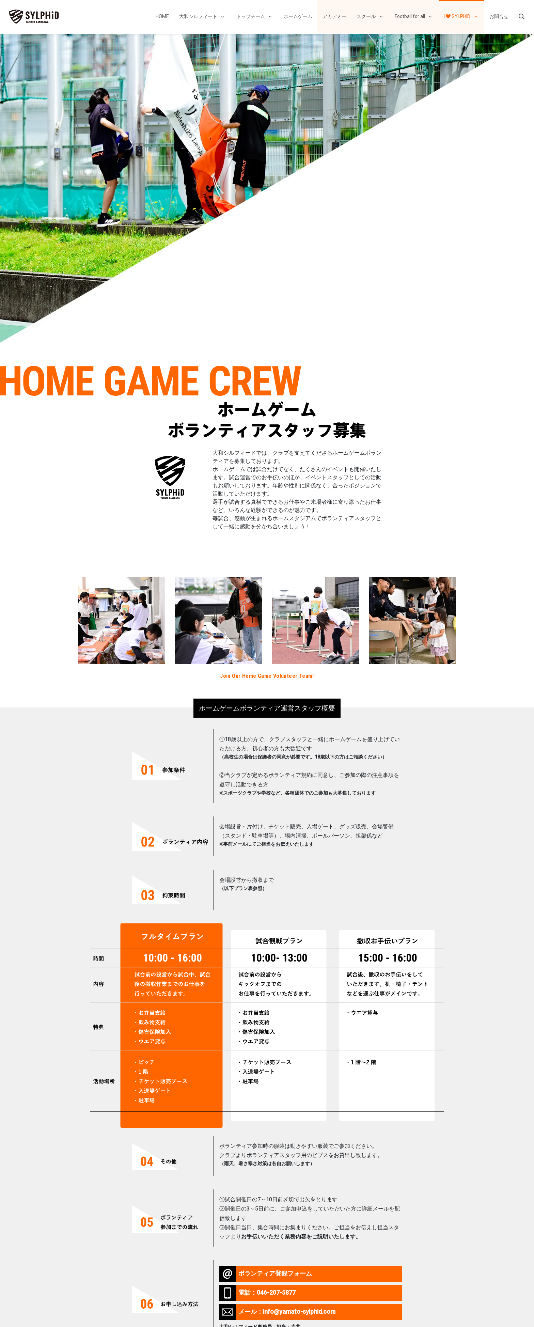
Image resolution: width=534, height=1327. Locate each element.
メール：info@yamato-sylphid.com (277, 1312)
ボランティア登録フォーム (265, 1274)
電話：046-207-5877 (257, 1293)
